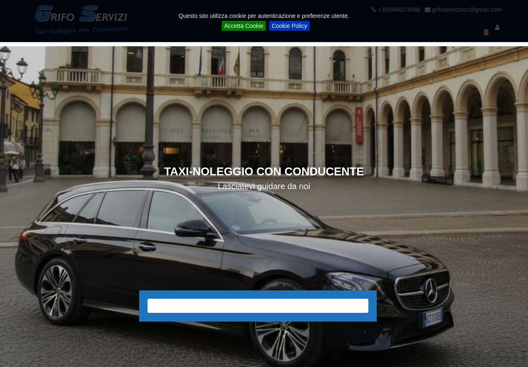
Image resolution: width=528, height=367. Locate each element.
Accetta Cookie (243, 25)
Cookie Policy (289, 25)
